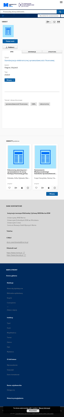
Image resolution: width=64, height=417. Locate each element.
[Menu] (61, 2)
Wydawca (10, 352)
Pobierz (9, 47)
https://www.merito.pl (16, 253)
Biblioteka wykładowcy (15, 293)
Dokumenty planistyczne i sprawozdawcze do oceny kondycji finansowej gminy (17, 171)
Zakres (9, 342)
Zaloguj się (11, 390)
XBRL (34, 104)
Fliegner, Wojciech (11, 67)
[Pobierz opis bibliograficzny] (15, 188)
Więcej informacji (44, 408)
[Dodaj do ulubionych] (54, 21)
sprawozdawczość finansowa (16, 104)
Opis (8, 347)
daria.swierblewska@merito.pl (17, 242)
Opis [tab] (11, 52)
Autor (9, 328)
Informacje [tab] (32, 52)
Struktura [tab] (52, 52)
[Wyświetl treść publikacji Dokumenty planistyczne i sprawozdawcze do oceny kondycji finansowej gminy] (22, 188)
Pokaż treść (10, 41)
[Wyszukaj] (60, 12)
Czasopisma (11, 303)
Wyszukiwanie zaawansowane (49, 16)
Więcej (52, 194)
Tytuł (8, 323)
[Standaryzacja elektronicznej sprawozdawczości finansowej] (8, 31)
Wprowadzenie (12, 365)
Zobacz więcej (12, 310)
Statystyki (10, 370)
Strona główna (11, 276)
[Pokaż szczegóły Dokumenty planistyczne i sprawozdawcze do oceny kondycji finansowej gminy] (28, 188)
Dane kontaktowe (13, 375)
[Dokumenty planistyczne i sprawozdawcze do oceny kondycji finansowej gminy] (19, 157)
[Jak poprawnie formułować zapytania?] (62, 15)
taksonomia (44, 104)
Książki (9, 298)
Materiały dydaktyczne (15, 288)
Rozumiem (33, 411)
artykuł (7, 75)
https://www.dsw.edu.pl (16, 255)
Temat (9, 337)
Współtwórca (11, 333)
